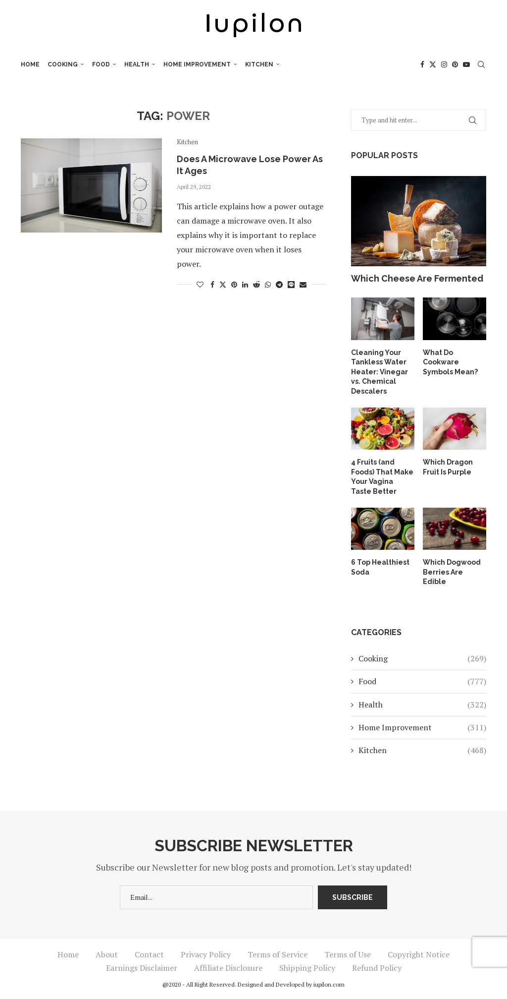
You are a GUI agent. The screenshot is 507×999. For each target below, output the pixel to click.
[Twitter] (432, 64)
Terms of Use (347, 954)
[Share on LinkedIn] (245, 284)
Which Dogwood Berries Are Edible (452, 572)
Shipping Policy (307, 967)
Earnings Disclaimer (141, 967)
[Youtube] (466, 64)
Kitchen (259, 64)
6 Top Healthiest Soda (380, 567)
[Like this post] (200, 284)
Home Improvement (197, 64)
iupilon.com (329, 984)
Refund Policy (377, 967)
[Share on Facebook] (212, 284)
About (107, 954)
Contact (149, 954)
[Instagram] (444, 64)
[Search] (481, 64)
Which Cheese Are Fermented (417, 278)
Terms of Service (277, 954)
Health (136, 64)
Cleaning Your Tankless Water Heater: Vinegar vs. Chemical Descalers (379, 372)
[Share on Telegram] (279, 284)
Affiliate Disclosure (228, 967)
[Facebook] (422, 64)
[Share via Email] (303, 284)
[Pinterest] (455, 64)
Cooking (63, 64)
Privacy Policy (206, 954)
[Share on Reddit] (256, 284)
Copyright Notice (419, 954)
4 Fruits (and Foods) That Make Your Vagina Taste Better (382, 476)
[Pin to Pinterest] (234, 284)
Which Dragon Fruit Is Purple (448, 467)
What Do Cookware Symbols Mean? (450, 362)
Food (101, 64)
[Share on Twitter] (222, 284)
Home (30, 64)
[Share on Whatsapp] (268, 284)
